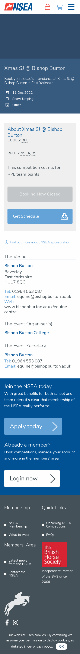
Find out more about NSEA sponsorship (36, 242)
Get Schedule (26, 216)
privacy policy (42, 646)
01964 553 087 (27, 291)
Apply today (26, 426)
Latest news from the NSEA (20, 562)
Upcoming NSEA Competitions (58, 525)
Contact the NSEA (17, 574)
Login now (24, 478)
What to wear (19, 534)
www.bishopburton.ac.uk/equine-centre (36, 309)
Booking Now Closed (40, 194)
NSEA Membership (18, 525)
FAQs (50, 534)
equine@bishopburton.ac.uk (44, 296)
